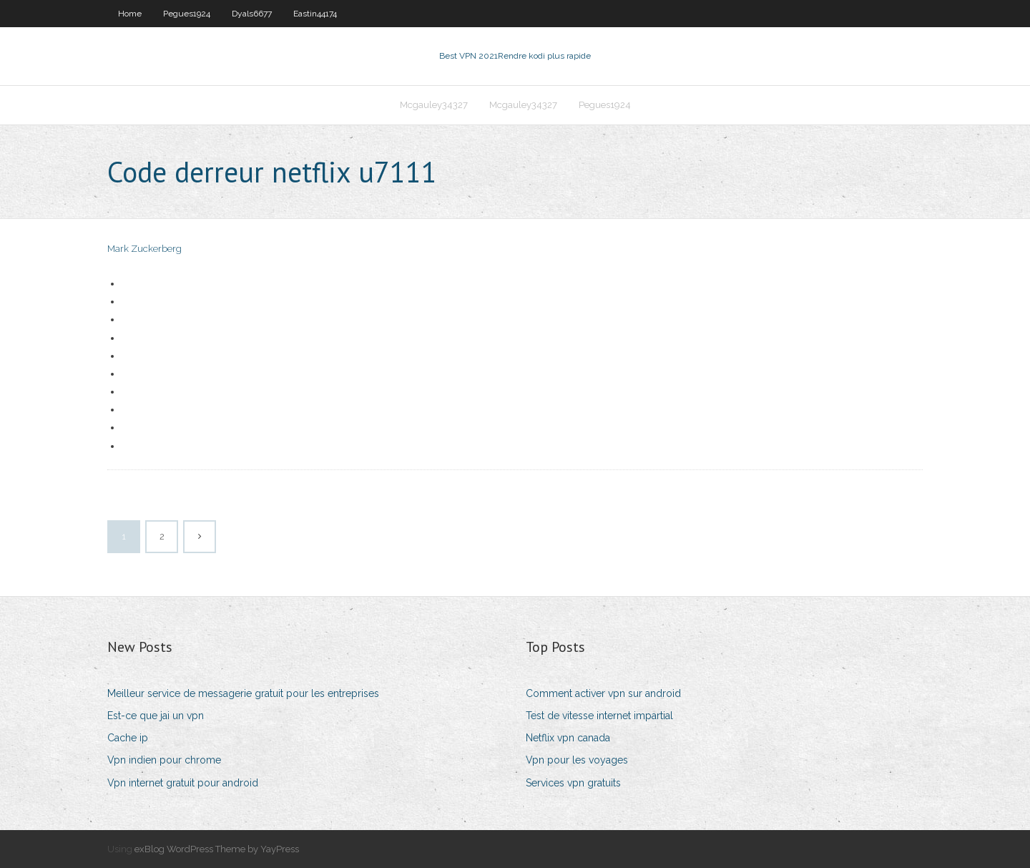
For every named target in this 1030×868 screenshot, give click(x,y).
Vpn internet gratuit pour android (182, 783)
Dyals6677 (252, 14)
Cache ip (127, 737)
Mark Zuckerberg (144, 248)
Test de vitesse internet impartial (599, 715)
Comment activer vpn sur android (603, 693)
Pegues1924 (186, 14)
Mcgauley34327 (434, 104)
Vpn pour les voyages (577, 760)
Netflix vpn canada (568, 737)
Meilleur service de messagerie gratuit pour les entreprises (243, 693)
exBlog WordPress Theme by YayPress (216, 849)
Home (130, 14)
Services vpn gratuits (573, 783)
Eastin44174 (315, 14)
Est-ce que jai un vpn (155, 715)
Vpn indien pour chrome (164, 760)
